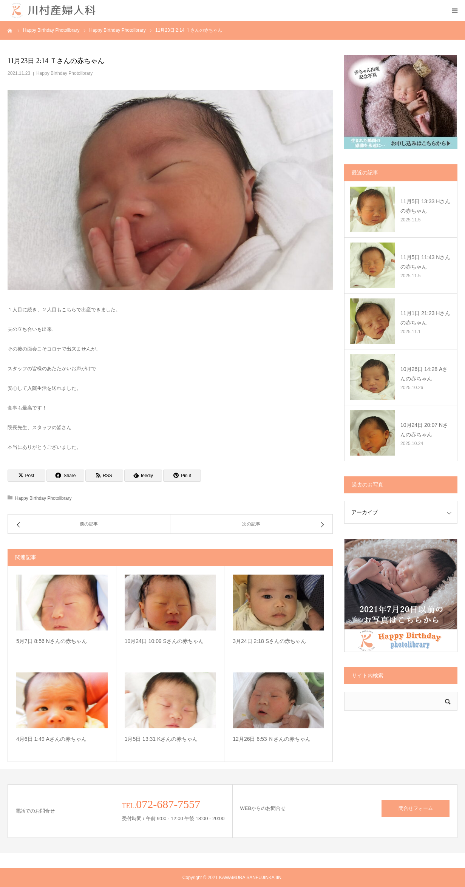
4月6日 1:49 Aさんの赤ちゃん (51, 739)
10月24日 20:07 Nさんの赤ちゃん (424, 429)
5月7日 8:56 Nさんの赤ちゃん (51, 641)
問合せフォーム (416, 808)
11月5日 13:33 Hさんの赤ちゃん (425, 206)
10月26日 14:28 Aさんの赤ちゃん (424, 374)
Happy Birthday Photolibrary (64, 73)
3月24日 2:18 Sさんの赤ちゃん (269, 641)
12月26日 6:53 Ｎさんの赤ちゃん (272, 739)
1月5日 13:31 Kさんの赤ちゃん (161, 739)
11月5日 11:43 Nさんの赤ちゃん (425, 262)
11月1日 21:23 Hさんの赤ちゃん (425, 318)
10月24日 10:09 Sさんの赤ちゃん (164, 641)
